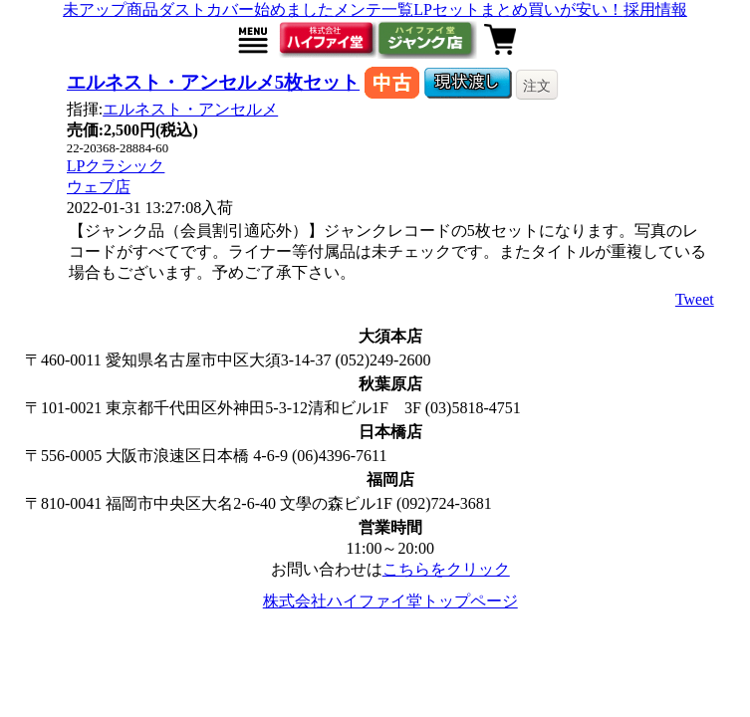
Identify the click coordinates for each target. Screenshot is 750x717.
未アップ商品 (110, 9)
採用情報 (655, 9)
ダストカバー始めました (246, 9)
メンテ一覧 (373, 9)
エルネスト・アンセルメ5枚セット (213, 82)
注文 (537, 86)
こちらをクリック (446, 569)
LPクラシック (116, 165)
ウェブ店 (98, 186)
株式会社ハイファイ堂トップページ (390, 601)
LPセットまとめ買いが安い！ (518, 9)
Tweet (694, 299)
